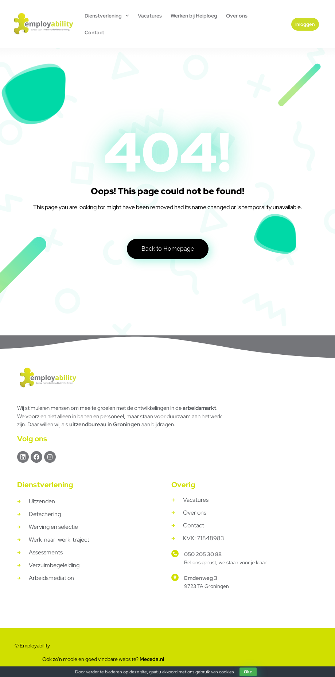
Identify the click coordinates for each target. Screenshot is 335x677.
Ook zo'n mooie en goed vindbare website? (103, 659)
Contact (94, 32)
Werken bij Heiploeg (194, 15)
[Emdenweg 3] (175, 577)
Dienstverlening (107, 15)
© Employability (32, 645)
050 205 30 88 (203, 554)
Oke (248, 671)
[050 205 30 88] (175, 553)
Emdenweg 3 (200, 578)
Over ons (237, 15)
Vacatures (150, 15)
